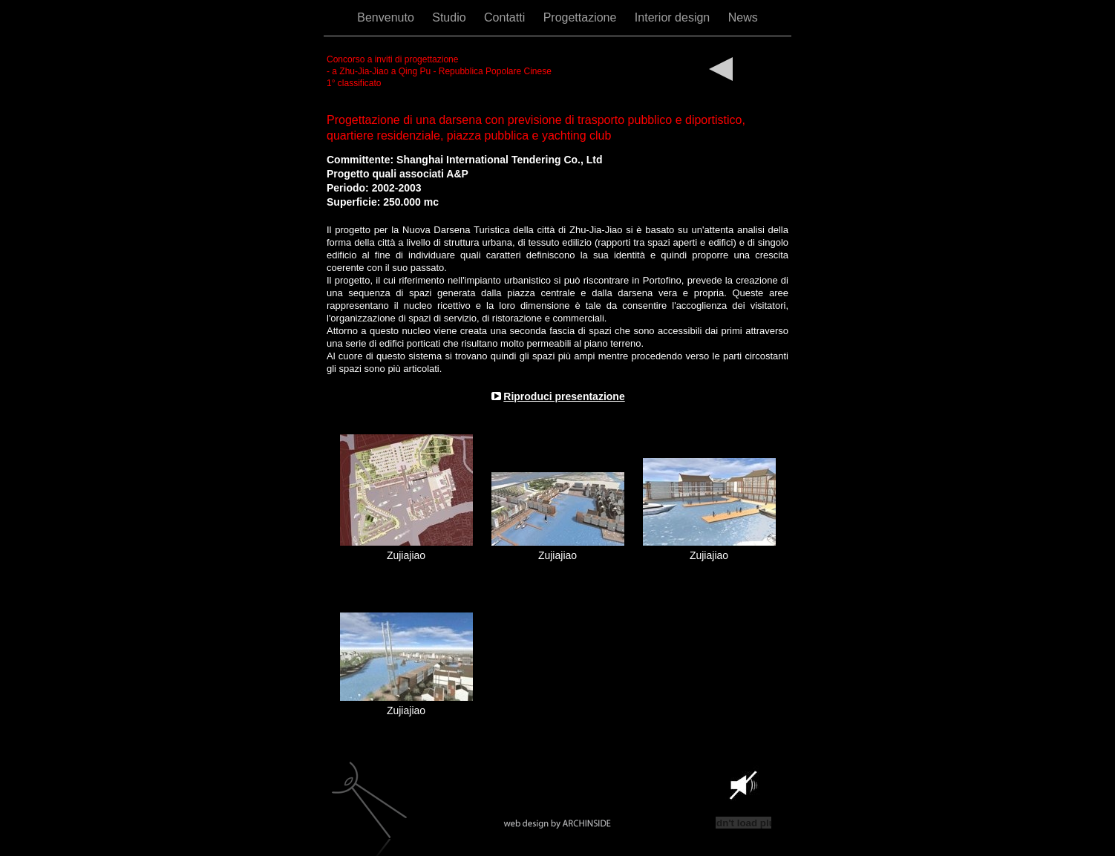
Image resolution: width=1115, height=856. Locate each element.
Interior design (674, 17)
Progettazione (581, 17)
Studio (450, 17)
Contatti (506, 17)
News (743, 17)
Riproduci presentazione (563, 396)
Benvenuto (387, 17)
